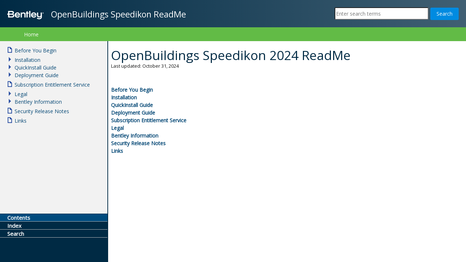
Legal (117, 127)
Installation (124, 97)
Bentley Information (134, 135)
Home (31, 34)
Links (117, 150)
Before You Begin (132, 89)
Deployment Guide (133, 112)
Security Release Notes (138, 143)
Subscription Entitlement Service (148, 120)
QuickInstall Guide (132, 105)
